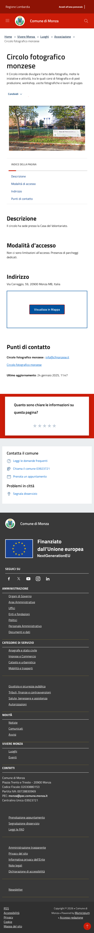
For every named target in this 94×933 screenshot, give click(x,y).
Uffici (12, 608)
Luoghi (44, 36)
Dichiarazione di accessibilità (27, 871)
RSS (6, 908)
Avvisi (12, 734)
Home (8, 36)
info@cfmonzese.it (57, 357)
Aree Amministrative (22, 602)
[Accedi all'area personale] (71, 7)
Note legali (15, 865)
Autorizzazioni (18, 704)
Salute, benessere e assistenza (28, 698)
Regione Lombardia (18, 6)
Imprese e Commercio (22, 656)
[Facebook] (9, 578)
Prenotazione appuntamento (27, 817)
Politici (13, 620)
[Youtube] (28, 578)
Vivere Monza (26, 36)
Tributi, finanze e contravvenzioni (30, 692)
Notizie (13, 722)
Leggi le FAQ (16, 829)
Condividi (15, 94)
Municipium (82, 913)
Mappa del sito (13, 926)
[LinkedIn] (47, 578)
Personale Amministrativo (25, 626)
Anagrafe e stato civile (23, 650)
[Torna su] (87, 926)
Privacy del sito (18, 853)
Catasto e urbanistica (22, 662)
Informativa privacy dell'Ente (27, 859)
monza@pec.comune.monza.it (28, 795)
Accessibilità (11, 913)
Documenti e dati (19, 632)
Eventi (13, 757)
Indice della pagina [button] (23, 164)
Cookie (8, 922)
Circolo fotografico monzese (24, 364)
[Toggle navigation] (7, 20)
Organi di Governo (20, 596)
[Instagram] (38, 578)
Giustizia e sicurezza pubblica (27, 686)
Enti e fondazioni (19, 614)
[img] (81, 163)
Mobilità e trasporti (21, 668)
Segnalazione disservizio (24, 823)
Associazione (62, 36)
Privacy (8, 917)
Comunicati (16, 728)
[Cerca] (86, 21)
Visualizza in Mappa (47, 309)
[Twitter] (18, 578)
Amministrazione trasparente (27, 847)
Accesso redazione (71, 917)
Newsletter (16, 889)
